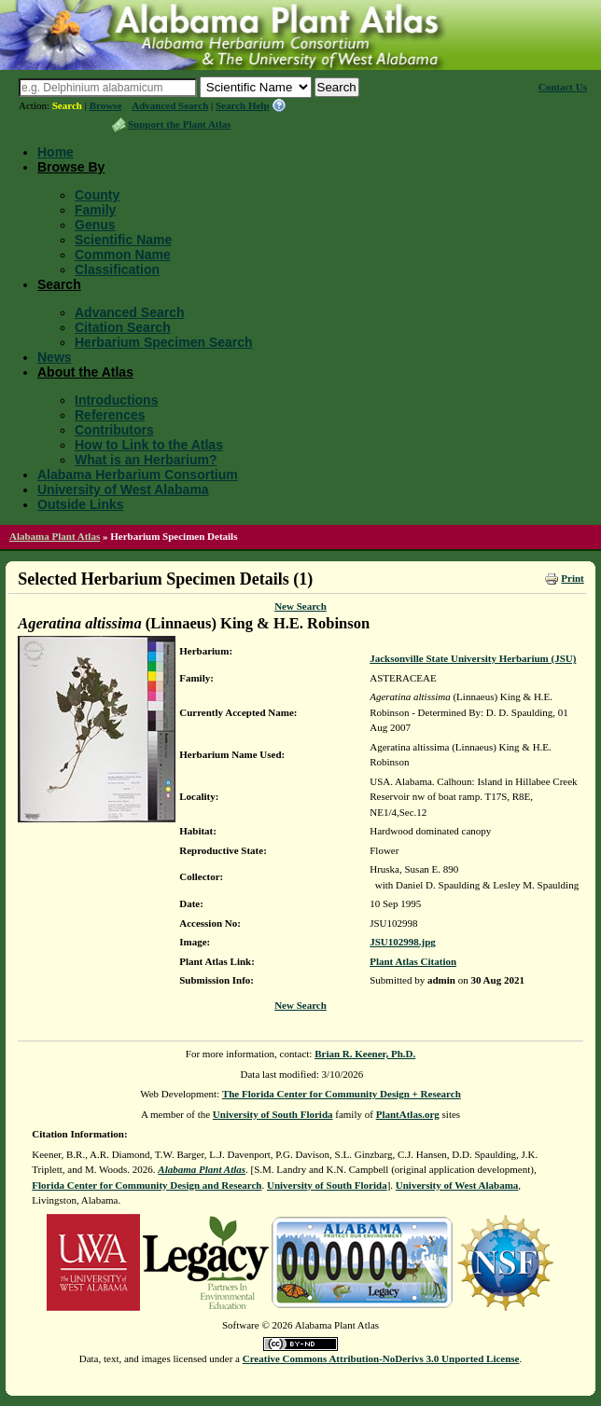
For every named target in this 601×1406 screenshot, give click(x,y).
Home (55, 152)
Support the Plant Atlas (179, 124)
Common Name (123, 254)
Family (95, 209)
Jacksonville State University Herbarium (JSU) (473, 658)
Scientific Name (123, 239)
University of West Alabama (123, 489)
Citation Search (123, 327)
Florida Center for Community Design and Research (146, 1185)
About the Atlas (85, 372)
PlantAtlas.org (408, 1114)
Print (572, 578)
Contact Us (562, 86)
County (97, 194)
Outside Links (80, 504)
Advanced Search (170, 105)
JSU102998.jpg (403, 941)
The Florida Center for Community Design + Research (341, 1093)
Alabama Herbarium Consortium (137, 474)
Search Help (243, 105)
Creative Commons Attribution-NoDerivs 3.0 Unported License (381, 1358)
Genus (95, 224)
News (54, 357)
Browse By (71, 166)
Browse (106, 105)
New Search (300, 606)
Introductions (116, 400)
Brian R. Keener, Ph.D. (364, 1053)
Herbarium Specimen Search (164, 342)
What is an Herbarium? (146, 459)
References (110, 414)
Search (67, 105)
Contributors (114, 429)
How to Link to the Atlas (149, 444)
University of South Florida (273, 1114)
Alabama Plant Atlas (54, 536)
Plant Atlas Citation (413, 961)
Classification (117, 269)
